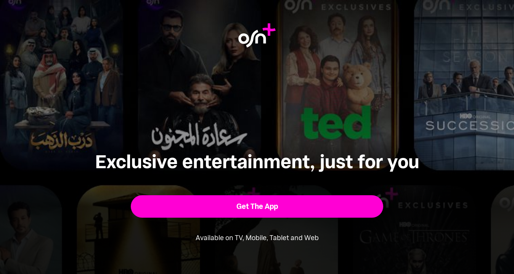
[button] (257, 206)
